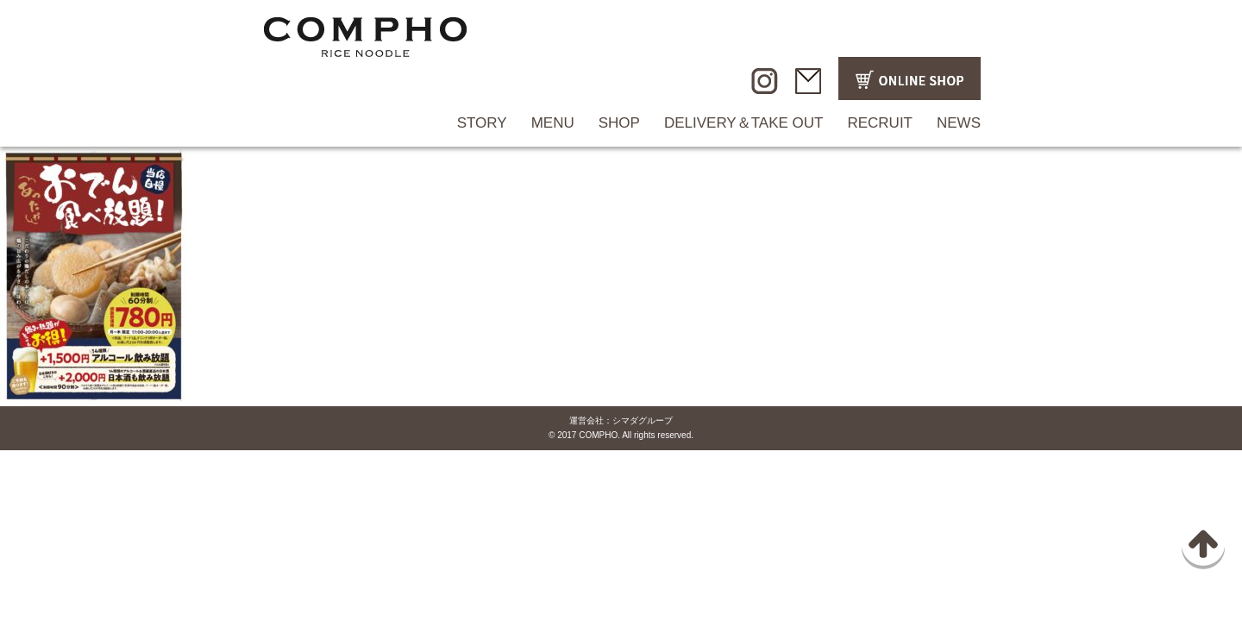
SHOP (619, 123)
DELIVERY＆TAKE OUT (744, 123)
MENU (552, 123)
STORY (482, 123)
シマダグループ (642, 420)
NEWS (959, 123)
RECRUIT (880, 123)
